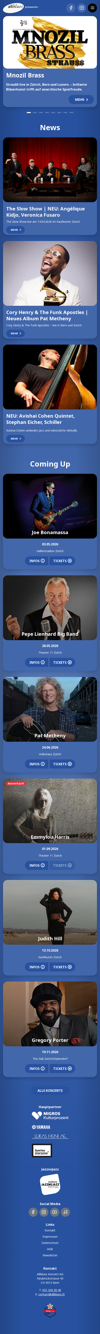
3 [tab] (41, 112)
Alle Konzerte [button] (50, 1090)
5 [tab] (53, 112)
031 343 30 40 (51, 1290)
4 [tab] (47, 112)
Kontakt (50, 1230)
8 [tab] (71, 112)
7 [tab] (65, 112)
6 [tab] (59, 112)
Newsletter (50, 1255)
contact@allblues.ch (51, 1294)
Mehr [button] (82, 99)
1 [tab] (29, 112)
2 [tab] (35, 112)
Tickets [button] (62, 561)
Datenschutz (50, 1243)
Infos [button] (37, 561)
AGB (50, 1249)
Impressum (50, 1236)
